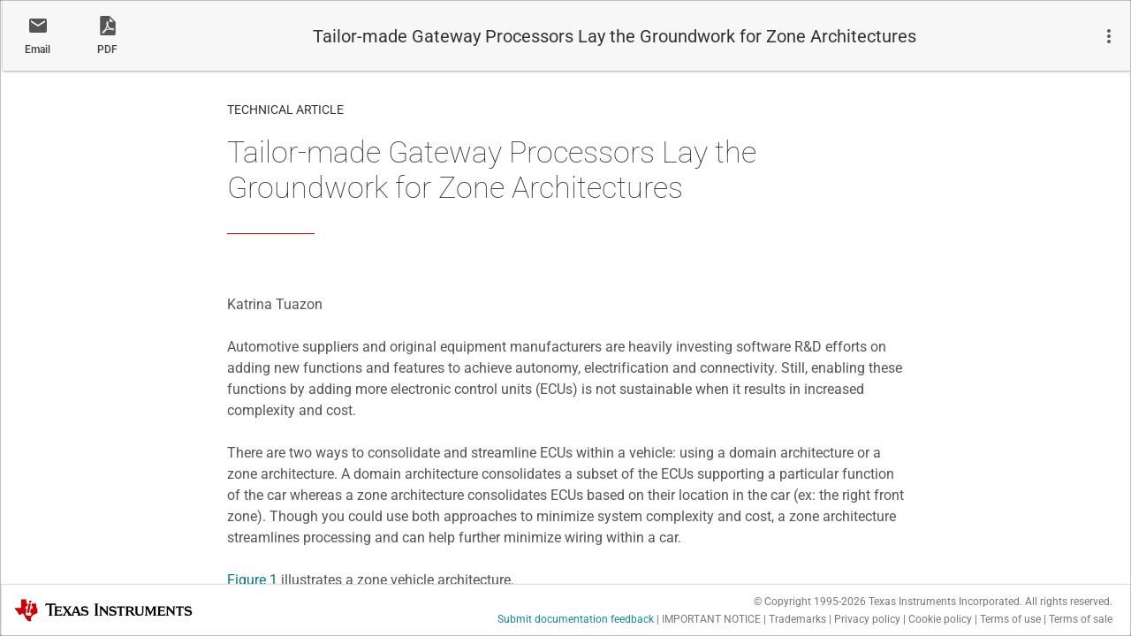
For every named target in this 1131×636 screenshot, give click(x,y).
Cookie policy (940, 619)
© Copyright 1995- (810, 601)
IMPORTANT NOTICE (711, 619)
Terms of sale (1080, 619)
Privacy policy (867, 619)
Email (37, 49)
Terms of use (1010, 619)
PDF (107, 49)
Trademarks (797, 619)
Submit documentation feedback (575, 619)
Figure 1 (252, 580)
